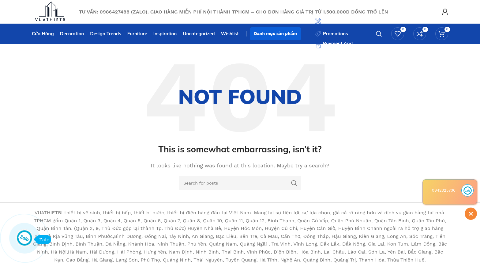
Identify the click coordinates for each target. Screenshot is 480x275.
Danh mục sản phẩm (275, 38)
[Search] (379, 38)
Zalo (42, 240)
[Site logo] (56, 13)
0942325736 (444, 190)
